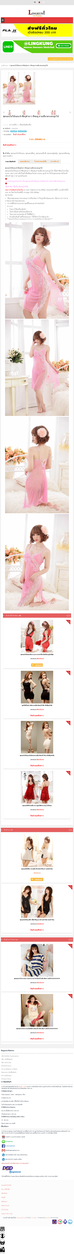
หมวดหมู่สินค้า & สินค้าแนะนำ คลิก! (60, 59)
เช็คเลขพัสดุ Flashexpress (10, 1056)
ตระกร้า (2, 1243)
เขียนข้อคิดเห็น (25, 125)
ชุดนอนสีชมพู (64, 153)
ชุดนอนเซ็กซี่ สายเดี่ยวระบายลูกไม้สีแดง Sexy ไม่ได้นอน (37, 805)
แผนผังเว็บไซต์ (6, 1185)
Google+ (34, 1218)
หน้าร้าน (2, 1229)
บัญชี (3, 1197)
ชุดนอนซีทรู (30, 153)
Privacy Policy (6, 1079)
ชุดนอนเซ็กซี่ (41, 153)
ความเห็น (13, 125)
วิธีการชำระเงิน (6, 1062)
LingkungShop (20, 1218)
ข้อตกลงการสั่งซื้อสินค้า (9, 1072)
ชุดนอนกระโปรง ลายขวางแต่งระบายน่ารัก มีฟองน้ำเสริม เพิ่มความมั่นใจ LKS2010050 (37, 978)
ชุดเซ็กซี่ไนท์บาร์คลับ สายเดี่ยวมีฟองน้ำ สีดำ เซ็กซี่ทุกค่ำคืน (37, 705)
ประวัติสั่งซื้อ (6, 1189)
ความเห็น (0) (55, 162)
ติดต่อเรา (5, 1201)
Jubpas (48, 1218)
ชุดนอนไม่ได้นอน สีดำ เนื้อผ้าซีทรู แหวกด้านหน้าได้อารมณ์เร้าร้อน (37, 920)
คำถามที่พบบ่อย (6, 1075)
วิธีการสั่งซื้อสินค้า (7, 1059)
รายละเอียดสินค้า (10, 162)
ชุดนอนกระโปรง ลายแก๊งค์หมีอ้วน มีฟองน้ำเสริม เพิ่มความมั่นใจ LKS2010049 (37, 1028)
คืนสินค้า (5, 1193)
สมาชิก (2, 1236)
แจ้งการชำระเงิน (7, 1214)
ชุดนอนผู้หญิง (52, 153)
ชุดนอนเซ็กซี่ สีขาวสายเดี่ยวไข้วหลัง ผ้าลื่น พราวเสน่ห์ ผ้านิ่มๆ (37, 869)
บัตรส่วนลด (5, 1205)
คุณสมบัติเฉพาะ (25, 162)
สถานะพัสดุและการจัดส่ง (9, 1069)
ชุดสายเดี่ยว (8, 156)
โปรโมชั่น (5, 1210)
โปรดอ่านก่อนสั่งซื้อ (40, 162)
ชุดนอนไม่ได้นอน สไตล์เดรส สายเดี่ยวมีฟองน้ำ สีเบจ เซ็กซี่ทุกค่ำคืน (37, 755)
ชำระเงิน (2, 1250)
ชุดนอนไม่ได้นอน (17, 153)
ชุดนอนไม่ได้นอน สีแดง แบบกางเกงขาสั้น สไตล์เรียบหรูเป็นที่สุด (37, 654)
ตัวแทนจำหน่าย (6, 1066)
